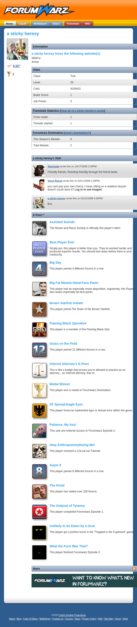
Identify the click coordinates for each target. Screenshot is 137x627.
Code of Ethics (30, 619)
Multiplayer (45, 619)
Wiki (100, 619)
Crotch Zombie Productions (72, 615)
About (12, 619)
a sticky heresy (56, 198)
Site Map (108, 619)
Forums (69, 619)
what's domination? (77, 132)
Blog (19, 619)
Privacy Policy (89, 619)
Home (118, 619)
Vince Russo (55, 180)
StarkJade (53, 166)
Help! (125, 619)
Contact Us (57, 619)
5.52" (17, 66)
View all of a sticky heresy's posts (82, 110)
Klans (77, 619)
